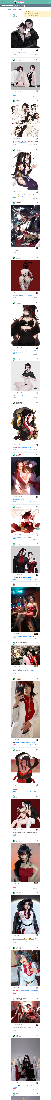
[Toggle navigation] (2, 2)
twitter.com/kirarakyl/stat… (18, 992)
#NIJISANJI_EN (16, 671)
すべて (4, 9)
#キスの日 (15, 669)
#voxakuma (19, 788)
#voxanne (25, 447)
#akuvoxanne (23, 52)
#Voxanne (19, 142)
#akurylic (14, 788)
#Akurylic (18, 52)
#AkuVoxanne (18, 94)
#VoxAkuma (25, 636)
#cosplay (32, 670)
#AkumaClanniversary (32, 940)
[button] (49, 2)
